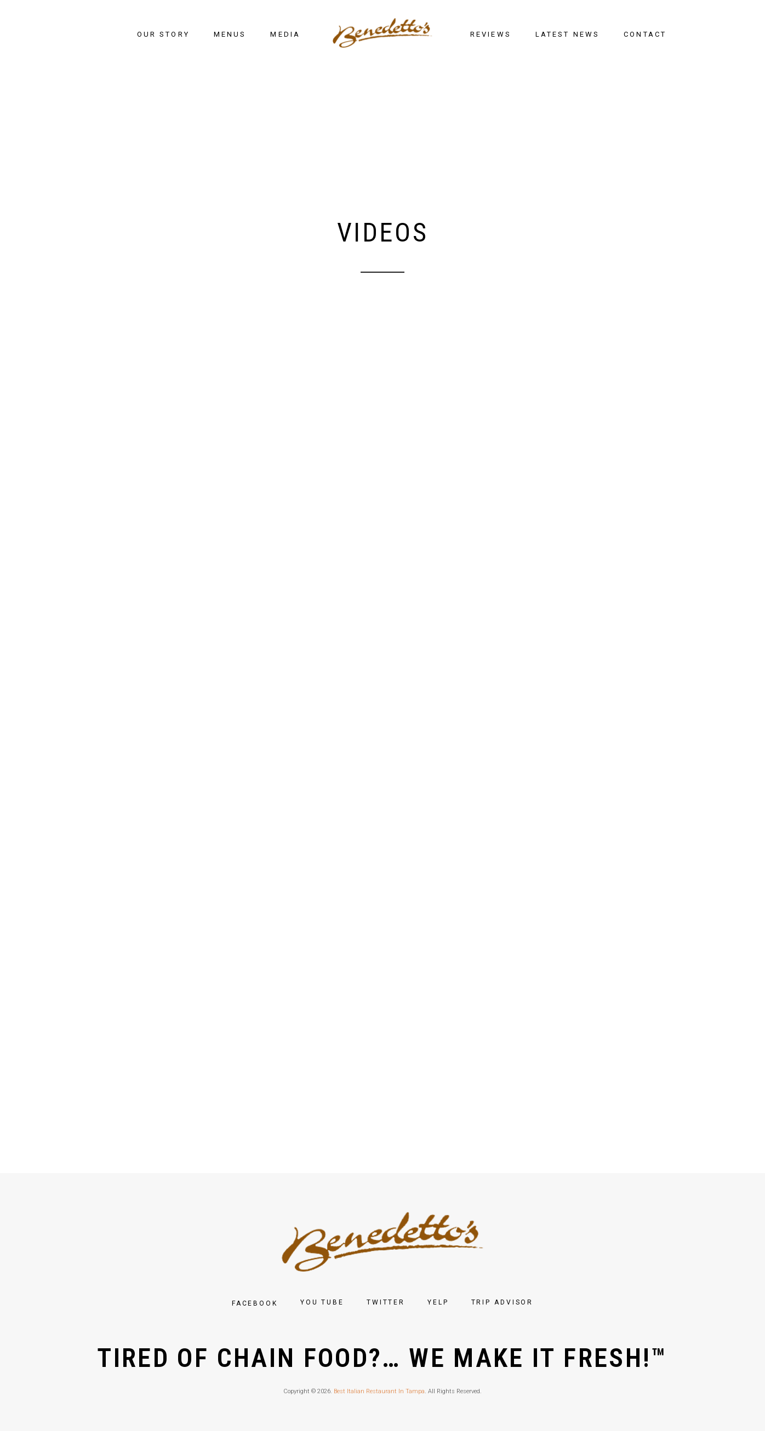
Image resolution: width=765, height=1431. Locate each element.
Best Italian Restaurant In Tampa (379, 1391)
